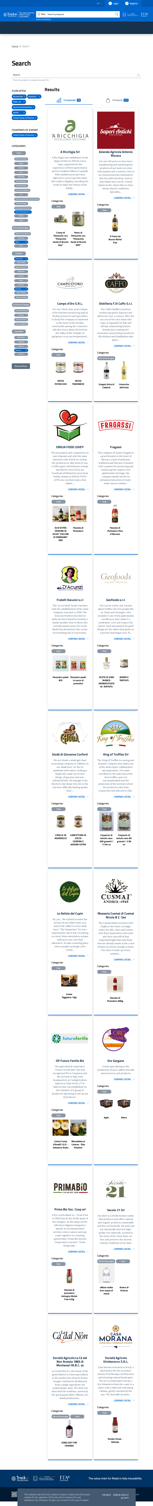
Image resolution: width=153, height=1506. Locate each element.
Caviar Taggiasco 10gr (69, 998)
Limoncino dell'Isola (124, 387)
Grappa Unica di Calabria (106, 387)
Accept (125, 1498)
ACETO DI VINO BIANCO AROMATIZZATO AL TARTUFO (106, 683)
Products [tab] (117, 100)
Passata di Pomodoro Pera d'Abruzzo (115, 532)
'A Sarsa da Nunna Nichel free (115, 240)
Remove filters (21, 366)
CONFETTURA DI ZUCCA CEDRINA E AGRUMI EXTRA (78, 846)
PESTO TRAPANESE (78, 383)
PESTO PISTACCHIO (61, 383)
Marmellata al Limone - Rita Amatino (78, 1148)
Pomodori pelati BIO (60, 680)
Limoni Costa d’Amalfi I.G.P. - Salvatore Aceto (60, 1148)
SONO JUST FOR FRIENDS (69, 1448)
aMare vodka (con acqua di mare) (106, 1294)
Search (17, 75)
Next (90, 673)
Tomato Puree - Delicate (115, 1444)
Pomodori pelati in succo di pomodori (78, 682)
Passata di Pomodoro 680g (115, 1002)
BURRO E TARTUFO (124, 680)
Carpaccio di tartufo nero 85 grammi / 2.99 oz (124, 842)
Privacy (106, 1495)
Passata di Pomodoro (78, 531)
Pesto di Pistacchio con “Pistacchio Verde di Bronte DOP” (78, 240)
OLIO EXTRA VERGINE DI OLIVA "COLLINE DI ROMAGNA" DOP (61, 535)
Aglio (106, 1121)
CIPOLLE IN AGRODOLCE (61, 843)
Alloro (124, 1121)
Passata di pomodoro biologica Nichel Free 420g (69, 1298)
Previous (49, 673)
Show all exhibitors (43, 19)
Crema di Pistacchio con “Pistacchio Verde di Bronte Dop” (60, 240)
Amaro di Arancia (124, 1292)
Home (15, 46)
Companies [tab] (69, 100)
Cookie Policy (121, 1495)
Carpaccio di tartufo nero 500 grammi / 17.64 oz (106, 842)
